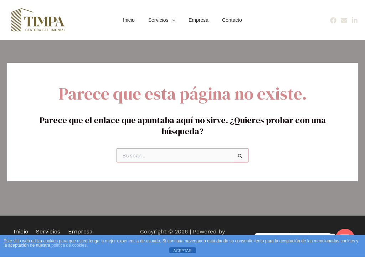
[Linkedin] (354, 20)
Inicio (134, 20)
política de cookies (69, 245)
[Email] (344, 20)
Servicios (163, 20)
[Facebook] (333, 20)
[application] (173, 20)
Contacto (227, 20)
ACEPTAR (182, 250)
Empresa (197, 20)
